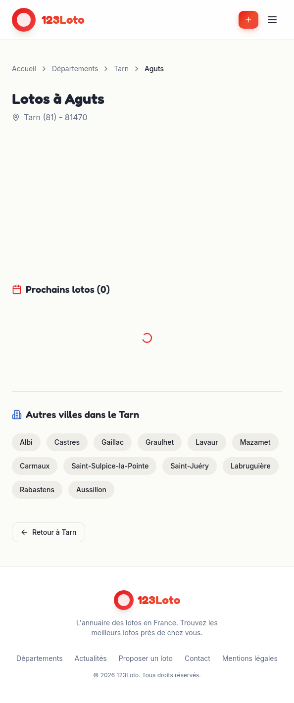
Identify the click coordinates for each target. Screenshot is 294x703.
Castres (67, 442)
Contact (197, 658)
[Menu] (272, 20)
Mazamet (255, 442)
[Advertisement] (147, 209)
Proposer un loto (146, 658)
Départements (75, 68)
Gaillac (112, 442)
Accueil (24, 68)
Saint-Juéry (189, 466)
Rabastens (37, 489)
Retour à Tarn (48, 532)
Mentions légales (250, 658)
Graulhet (160, 442)
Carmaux (34, 466)
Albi (26, 442)
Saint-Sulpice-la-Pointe (109, 466)
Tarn (121, 68)
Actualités (91, 658)
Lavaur (207, 442)
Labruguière (251, 466)
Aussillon (91, 489)
